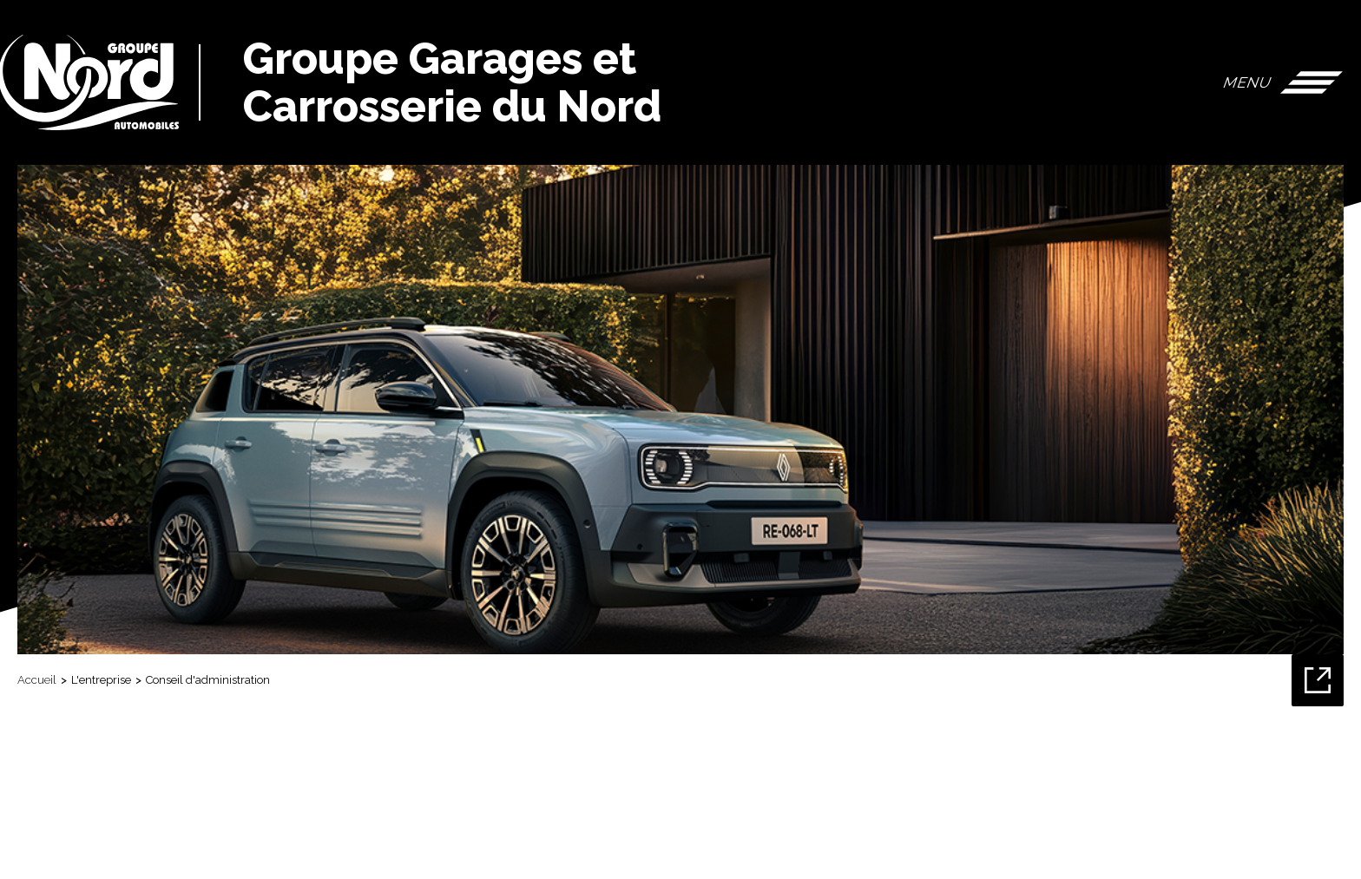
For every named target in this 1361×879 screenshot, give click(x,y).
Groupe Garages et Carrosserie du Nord (452, 82)
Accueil (36, 679)
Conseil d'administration (208, 679)
